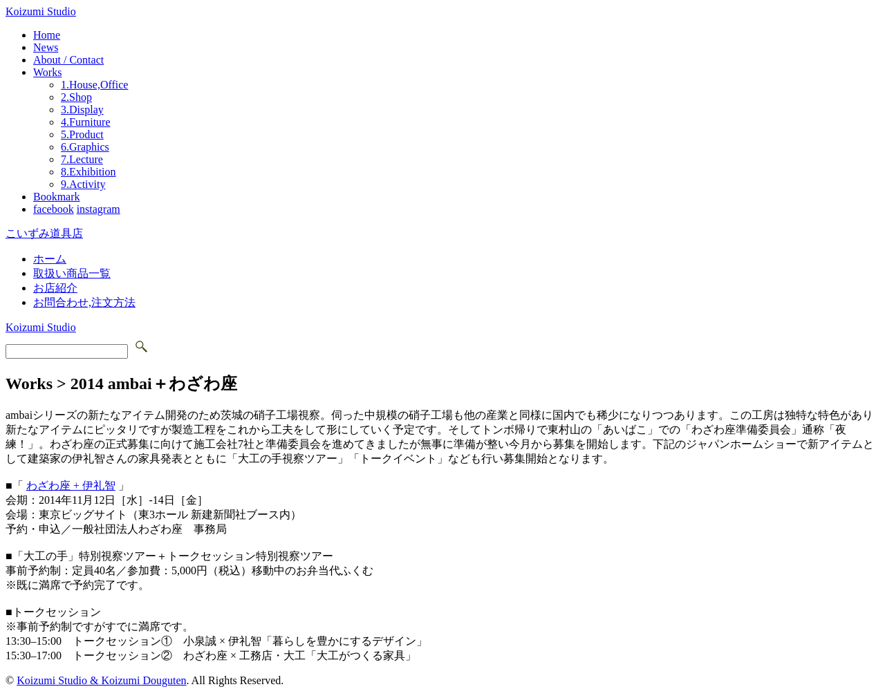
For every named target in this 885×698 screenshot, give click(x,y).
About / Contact (68, 60)
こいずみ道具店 (44, 233)
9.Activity (83, 184)
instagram (98, 209)
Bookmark (56, 196)
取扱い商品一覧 (72, 273)
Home (46, 35)
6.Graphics (85, 147)
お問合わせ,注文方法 (84, 302)
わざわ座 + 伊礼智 (70, 485)
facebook (53, 209)
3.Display (82, 109)
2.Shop (76, 97)
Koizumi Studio (41, 11)
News (45, 47)
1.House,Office (94, 85)
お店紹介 (55, 288)
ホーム (49, 259)
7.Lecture (82, 159)
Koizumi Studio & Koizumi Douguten (101, 680)
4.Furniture (86, 122)
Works (47, 72)
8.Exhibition (88, 172)
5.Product (82, 134)
